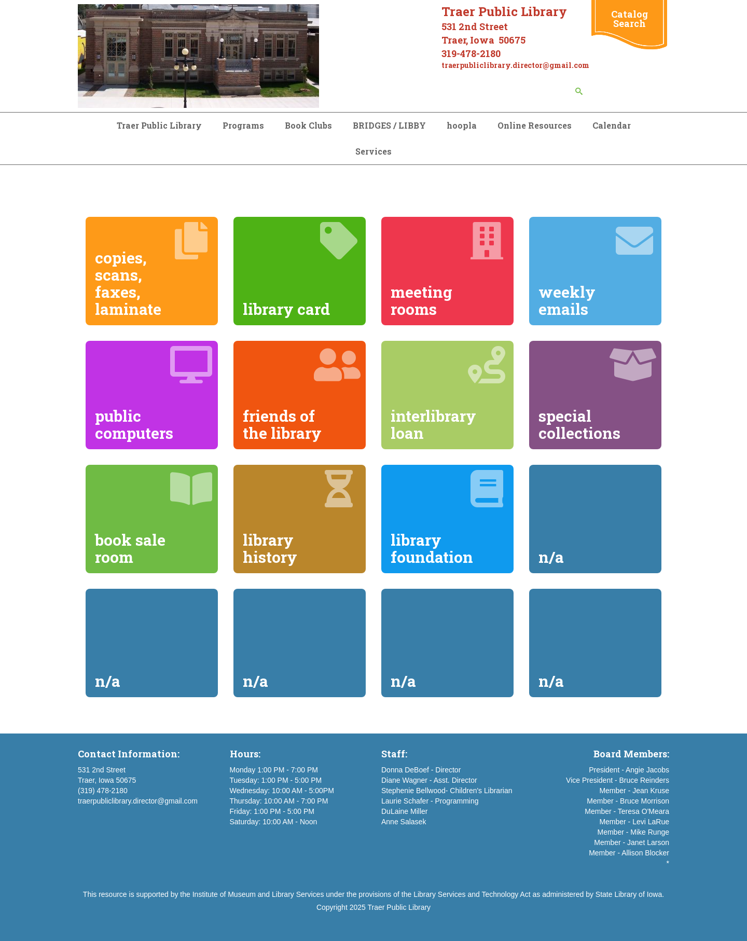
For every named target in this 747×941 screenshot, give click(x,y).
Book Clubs (308, 125)
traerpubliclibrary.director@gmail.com (138, 801)
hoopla (462, 125)
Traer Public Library (159, 125)
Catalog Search (629, 19)
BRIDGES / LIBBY (389, 125)
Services (373, 151)
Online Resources (534, 125)
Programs (243, 125)
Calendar (611, 125)
